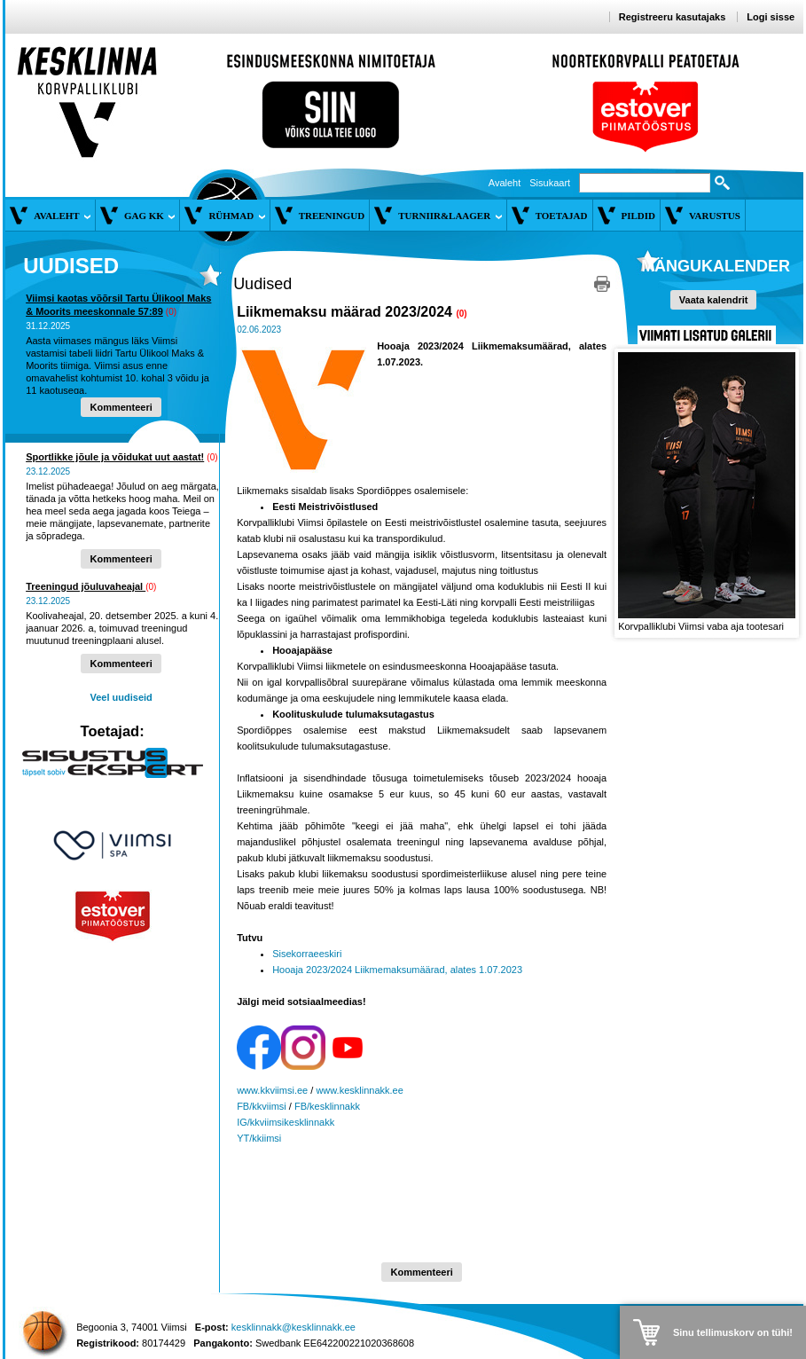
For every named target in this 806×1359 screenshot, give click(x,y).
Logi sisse (770, 17)
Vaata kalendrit (713, 300)
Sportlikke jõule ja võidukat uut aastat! (115, 457)
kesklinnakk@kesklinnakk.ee (293, 1327)
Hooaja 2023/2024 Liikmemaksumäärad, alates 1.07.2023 (397, 969)
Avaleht (505, 182)
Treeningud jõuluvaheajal (85, 586)
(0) (171, 312)
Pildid (639, 215)
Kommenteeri (121, 407)
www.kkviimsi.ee (272, 1090)
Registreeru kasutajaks (672, 17)
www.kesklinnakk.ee (359, 1090)
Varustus (714, 215)
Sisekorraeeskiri (306, 953)
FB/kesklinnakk (327, 1106)
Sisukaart (549, 182)
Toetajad (562, 215)
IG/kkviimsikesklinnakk (285, 1122)
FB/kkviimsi (261, 1106)
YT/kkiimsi (259, 1138)
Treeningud (332, 215)
